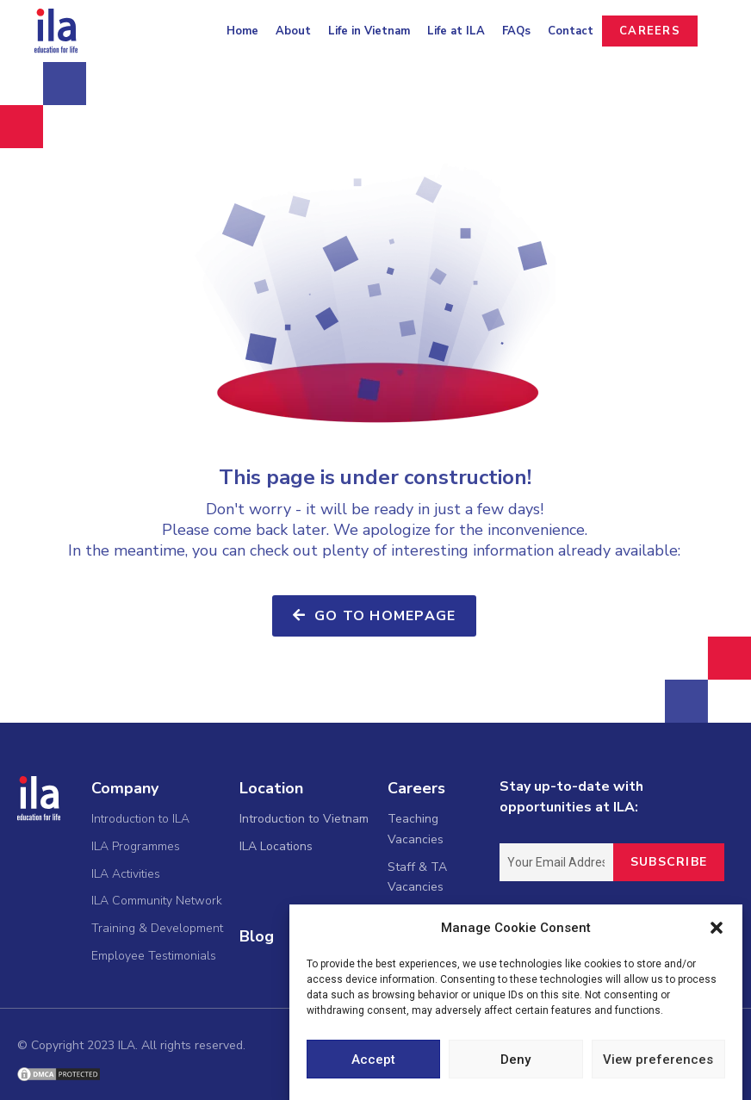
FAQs (516, 31)
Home (242, 31)
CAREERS (649, 31)
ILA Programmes (135, 846)
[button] (716, 929)
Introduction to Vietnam (304, 819)
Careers (416, 788)
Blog (256, 936)
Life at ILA (456, 31)
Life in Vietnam (369, 31)
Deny (515, 1060)
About (293, 31)
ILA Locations (276, 846)
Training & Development (157, 928)
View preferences (658, 1060)
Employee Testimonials (153, 956)
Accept (373, 1060)
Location (271, 788)
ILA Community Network (156, 900)
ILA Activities (125, 874)
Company (124, 788)
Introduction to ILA (140, 819)
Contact (570, 31)
